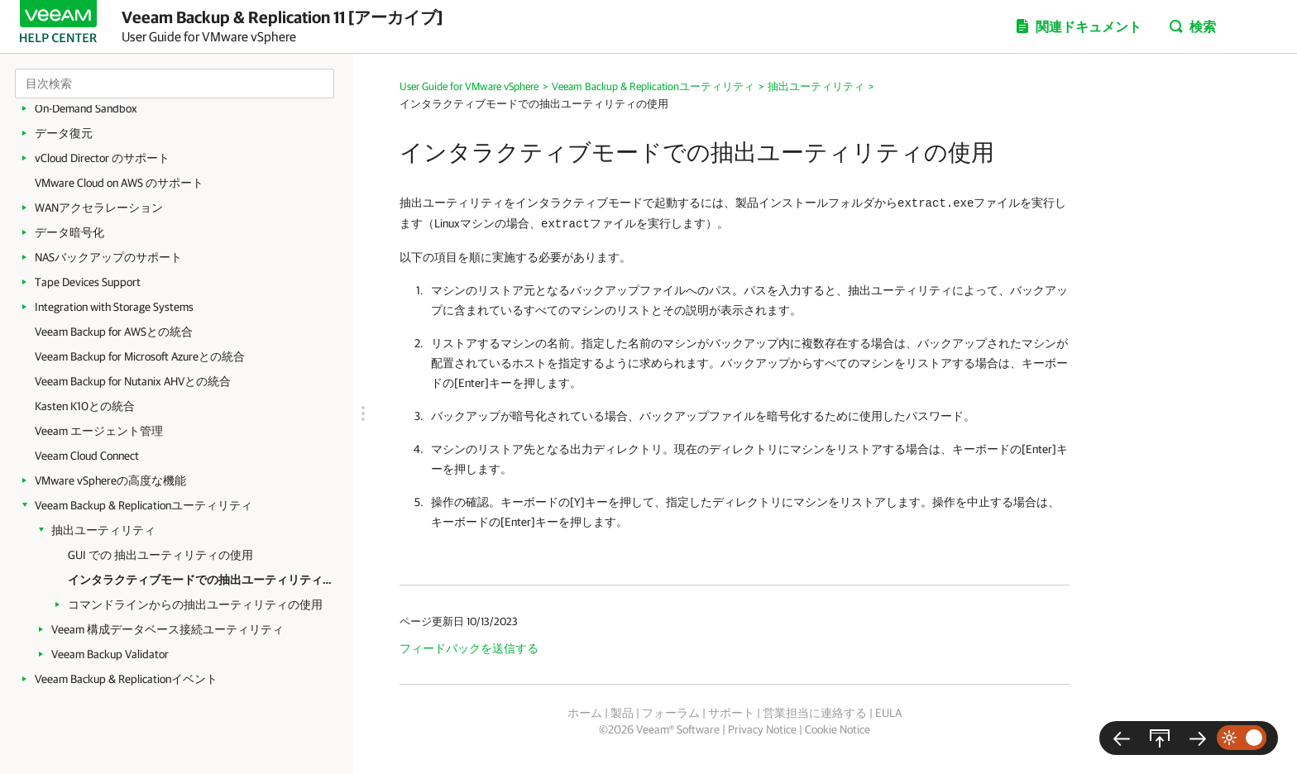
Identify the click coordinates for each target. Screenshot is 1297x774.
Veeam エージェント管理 (99, 430)
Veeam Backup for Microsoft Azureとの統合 (140, 356)
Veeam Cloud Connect (87, 455)
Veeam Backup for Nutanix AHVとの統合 (133, 381)
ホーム (584, 712)
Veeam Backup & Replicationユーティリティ (143, 505)
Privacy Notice (762, 729)
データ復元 (64, 133)
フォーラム (671, 712)
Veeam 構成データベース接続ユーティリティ (167, 629)
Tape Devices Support (88, 282)
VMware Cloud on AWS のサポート (119, 182)
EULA (888, 712)
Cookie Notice (837, 729)
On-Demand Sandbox (86, 108)
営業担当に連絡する (815, 712)
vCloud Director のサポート (102, 158)
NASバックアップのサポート (108, 257)
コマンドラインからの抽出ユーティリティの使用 (195, 604)
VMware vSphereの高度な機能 (110, 480)
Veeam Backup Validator (110, 654)
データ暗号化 (69, 232)
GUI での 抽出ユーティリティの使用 (160, 554)
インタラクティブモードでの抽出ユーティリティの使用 (202, 579)
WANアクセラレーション (99, 207)
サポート (731, 712)
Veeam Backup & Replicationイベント (126, 679)
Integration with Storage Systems (114, 306)
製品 (622, 712)
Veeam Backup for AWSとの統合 (114, 331)
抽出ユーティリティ (103, 530)
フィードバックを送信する (469, 648)
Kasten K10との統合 (85, 406)
